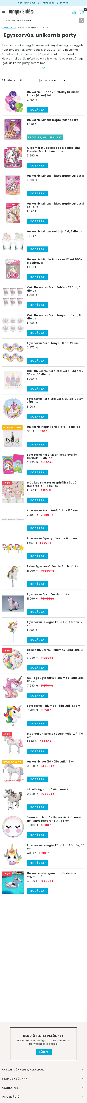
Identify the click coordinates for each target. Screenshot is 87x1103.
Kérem (43, 1052)
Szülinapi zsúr (27, 3)
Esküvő (64, 3)
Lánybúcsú (48, 3)
